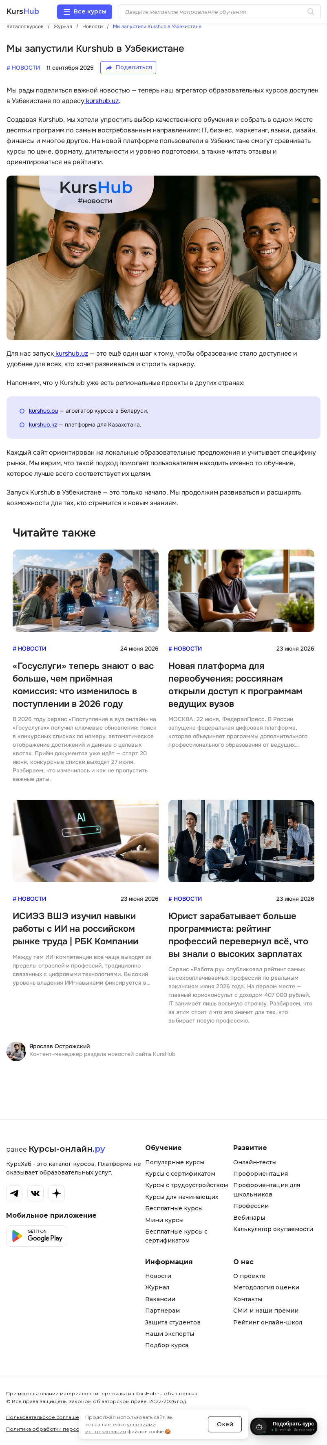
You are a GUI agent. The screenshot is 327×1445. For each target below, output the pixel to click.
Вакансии (160, 1299)
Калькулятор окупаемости (273, 1229)
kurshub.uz (101, 101)
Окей (225, 1420)
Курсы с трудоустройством (186, 1185)
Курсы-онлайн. (67, 1149)
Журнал (157, 1287)
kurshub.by (43, 410)
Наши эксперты (169, 1333)
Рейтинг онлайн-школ (267, 1322)
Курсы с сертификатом (180, 1173)
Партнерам (162, 1310)
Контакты (247, 1299)
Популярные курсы (174, 1162)
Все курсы (90, 11)
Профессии (251, 1206)
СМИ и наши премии (265, 1310)
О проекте (249, 1276)
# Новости (29, 648)
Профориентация (260, 1173)
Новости (158, 1276)
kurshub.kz (43, 424)
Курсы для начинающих (182, 1197)
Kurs (22, 11)
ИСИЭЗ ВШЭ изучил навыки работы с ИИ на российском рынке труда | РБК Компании (75, 929)
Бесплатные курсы (174, 1208)
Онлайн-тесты (254, 1162)
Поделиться (133, 67)
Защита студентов (173, 1322)
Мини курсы (164, 1220)
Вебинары (249, 1217)
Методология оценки (266, 1287)
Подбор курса (166, 1345)
